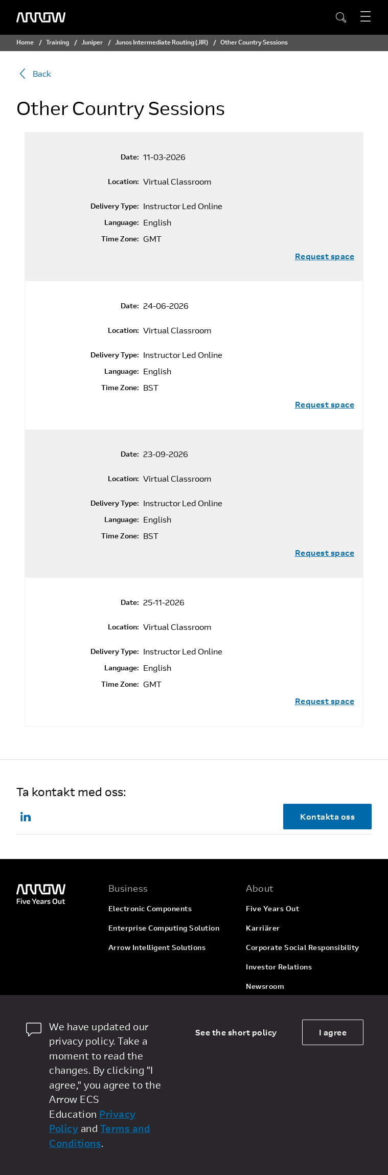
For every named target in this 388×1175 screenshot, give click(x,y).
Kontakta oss (327, 816)
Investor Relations (279, 966)
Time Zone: (120, 239)
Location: (123, 181)
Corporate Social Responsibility (302, 947)
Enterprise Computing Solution (164, 928)
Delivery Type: (114, 206)
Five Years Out (272, 908)
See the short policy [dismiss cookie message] (236, 1032)
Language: (121, 222)
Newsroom (265, 986)
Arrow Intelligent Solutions (157, 947)
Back (33, 73)
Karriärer (263, 928)
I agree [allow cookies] (333, 1032)
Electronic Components (150, 908)
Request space (325, 256)
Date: (130, 157)
